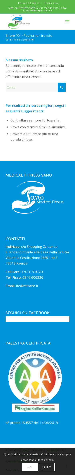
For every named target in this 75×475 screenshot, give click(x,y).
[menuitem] (28, 3)
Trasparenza (51, 2)
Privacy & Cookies (28, 2)
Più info (46, 467)
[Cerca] (36, 87)
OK (29, 467)
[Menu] (67, 22)
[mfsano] (31, 22)
